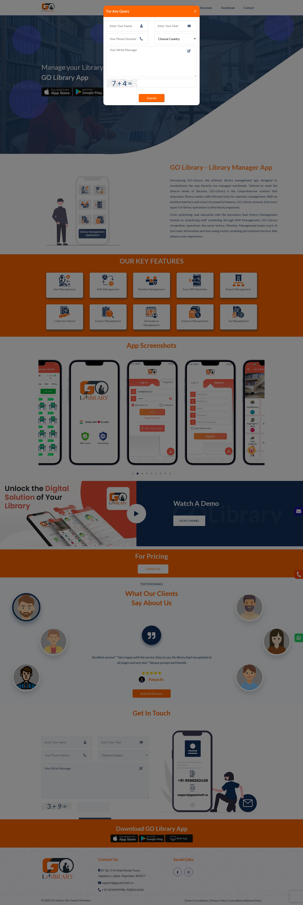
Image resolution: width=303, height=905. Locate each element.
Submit (151, 98)
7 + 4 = (122, 83)
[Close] (195, 11)
